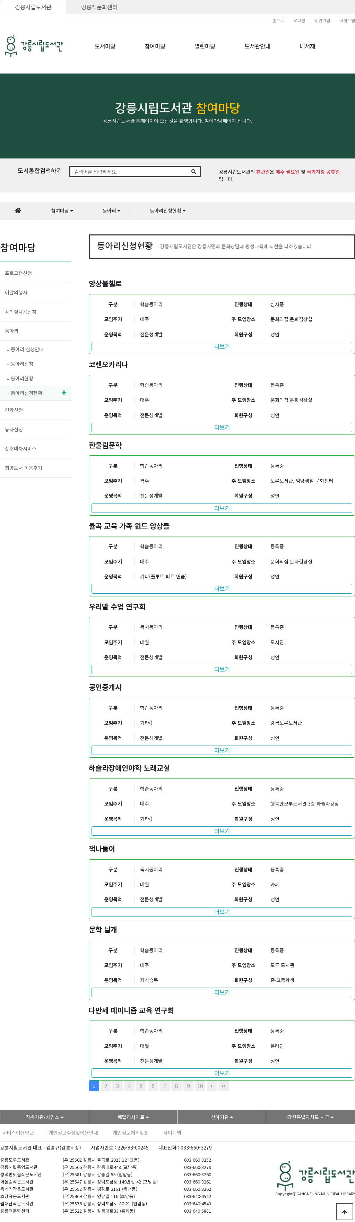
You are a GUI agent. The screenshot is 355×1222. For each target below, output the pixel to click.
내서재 (307, 46)
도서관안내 (257, 46)
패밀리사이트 (131, 1116)
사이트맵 (347, 20)
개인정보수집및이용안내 (73, 1132)
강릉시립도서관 (33, 7)
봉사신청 (14, 429)
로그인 (299, 20)
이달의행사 (16, 292)
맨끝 (223, 1086)
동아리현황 (20, 378)
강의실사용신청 (20, 311)
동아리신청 (20, 363)
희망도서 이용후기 (23, 467)
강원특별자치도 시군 (308, 1116)
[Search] (128, 172)
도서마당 (105, 46)
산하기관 (220, 1116)
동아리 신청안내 (25, 349)
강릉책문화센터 (99, 7)
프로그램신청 (18, 272)
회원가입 (322, 20)
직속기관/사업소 (42, 1116)
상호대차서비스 (20, 448)
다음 (212, 1086)
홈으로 (278, 20)
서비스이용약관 (18, 1132)
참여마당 (155, 46)
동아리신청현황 (24, 392)
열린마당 (204, 46)
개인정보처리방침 (131, 1132)
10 (200, 1086)
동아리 (11, 330)
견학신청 (14, 409)
